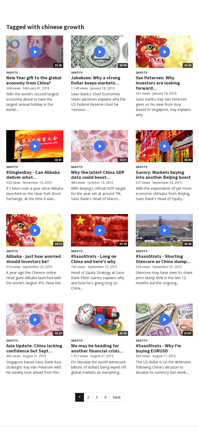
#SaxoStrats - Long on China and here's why (93, 258)
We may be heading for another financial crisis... (97, 348)
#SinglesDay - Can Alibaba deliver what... (33, 174)
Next (117, 397)
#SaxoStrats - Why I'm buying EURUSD (158, 348)
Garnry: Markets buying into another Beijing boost (163, 174)
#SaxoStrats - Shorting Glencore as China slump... (163, 258)
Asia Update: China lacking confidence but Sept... (34, 348)
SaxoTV (12, 72)
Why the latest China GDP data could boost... (97, 174)
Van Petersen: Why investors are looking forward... (158, 83)
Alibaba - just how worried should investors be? (33, 258)
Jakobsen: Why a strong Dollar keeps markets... (95, 80)
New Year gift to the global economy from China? (33, 80)
